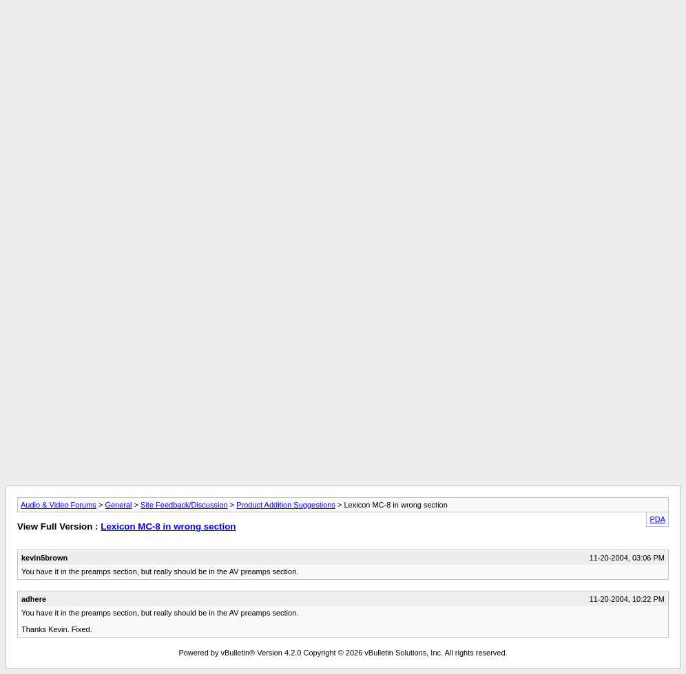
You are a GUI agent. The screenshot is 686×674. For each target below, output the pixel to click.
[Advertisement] (343, 36)
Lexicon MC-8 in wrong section (168, 526)
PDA (657, 519)
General (118, 505)
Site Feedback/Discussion (184, 505)
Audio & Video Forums (58, 505)
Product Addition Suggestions (285, 505)
